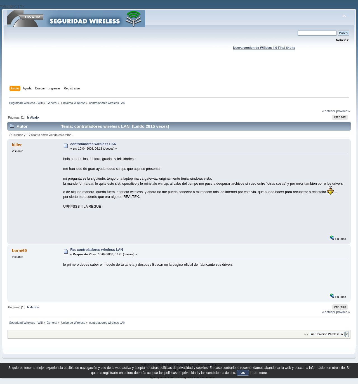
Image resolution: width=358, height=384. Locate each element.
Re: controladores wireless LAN (96, 250)
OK (243, 372)
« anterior (328, 111)
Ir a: (306, 334)
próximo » (343, 111)
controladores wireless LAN (93, 144)
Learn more (258, 373)
